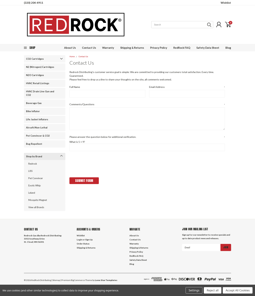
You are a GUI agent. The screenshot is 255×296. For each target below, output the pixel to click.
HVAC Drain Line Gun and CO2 (40, 93)
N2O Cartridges (35, 75)
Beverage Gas (34, 103)
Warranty (108, 47)
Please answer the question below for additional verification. (147, 137)
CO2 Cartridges (35, 58)
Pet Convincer (35, 178)
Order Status (83, 243)
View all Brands (36, 207)
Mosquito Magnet (37, 200)
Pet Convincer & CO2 (38, 135)
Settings (194, 290)
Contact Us (89, 47)
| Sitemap (55, 280)
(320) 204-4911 (33, 2)
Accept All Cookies (238, 290)
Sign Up (89, 239)
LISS (30, 171)
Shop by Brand (34, 156)
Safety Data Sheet (207, 47)
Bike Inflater (33, 111)
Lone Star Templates (106, 280)
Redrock (32, 163)
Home (72, 56)
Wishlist (226, 2)
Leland (31, 192)
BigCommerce (78, 280)
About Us (70, 47)
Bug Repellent (34, 143)
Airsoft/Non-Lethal (36, 127)
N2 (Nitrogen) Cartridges (40, 67)
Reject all (213, 290)
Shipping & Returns (132, 47)
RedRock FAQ (181, 47)
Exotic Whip (34, 185)
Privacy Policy (158, 47)
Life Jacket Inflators (37, 119)
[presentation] (96, 163)
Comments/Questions (147, 104)
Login (79, 239)
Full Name (74, 86)
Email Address (187, 87)
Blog (228, 47)
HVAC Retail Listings (37, 83)
